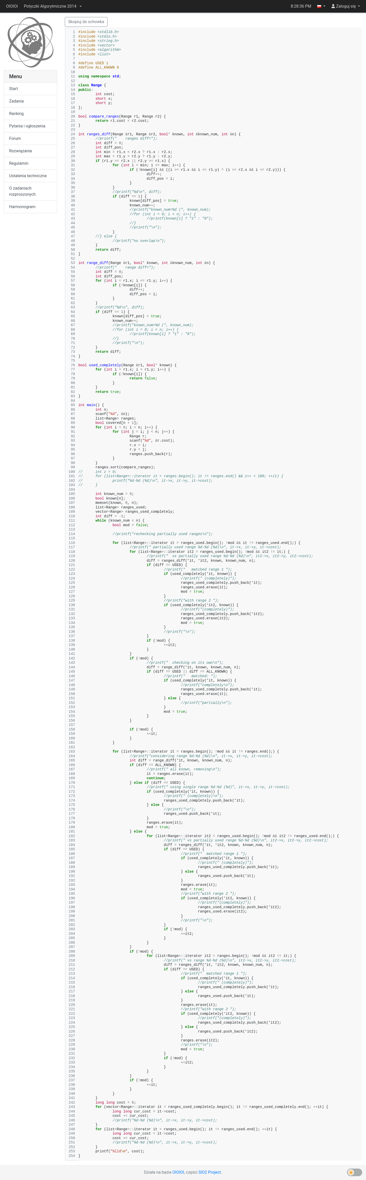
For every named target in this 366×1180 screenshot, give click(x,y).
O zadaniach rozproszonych (22, 191)
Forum (15, 138)
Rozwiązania (20, 150)
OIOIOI (12, 6)
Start (13, 88)
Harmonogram (22, 206)
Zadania (16, 101)
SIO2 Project (210, 1172)
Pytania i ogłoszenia (27, 126)
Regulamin (18, 163)
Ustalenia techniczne (28, 175)
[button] (52, 6)
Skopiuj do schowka (86, 21)
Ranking (16, 113)
